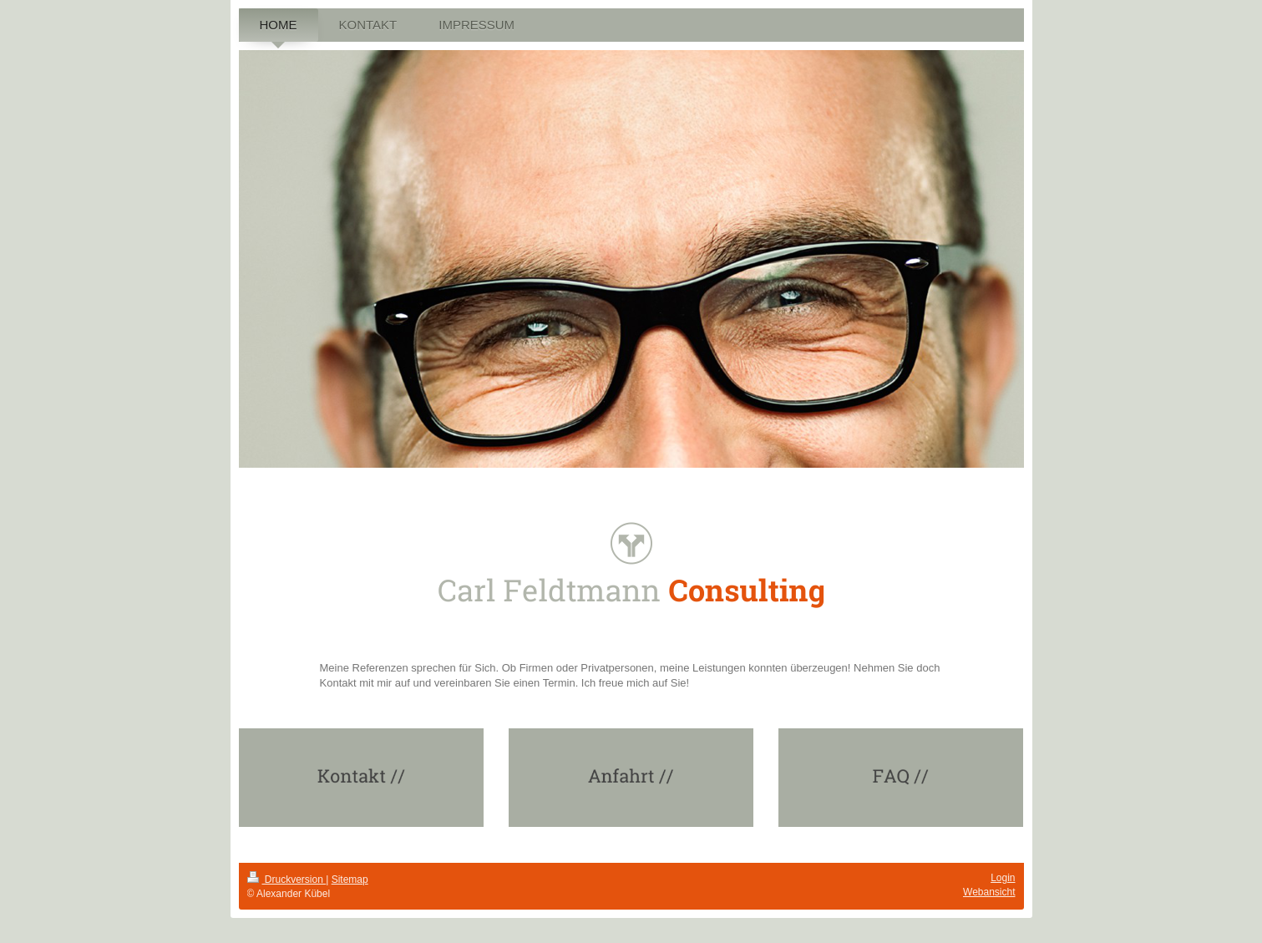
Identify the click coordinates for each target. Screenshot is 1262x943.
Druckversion (287, 879)
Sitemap (350, 879)
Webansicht (989, 892)
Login (1003, 878)
